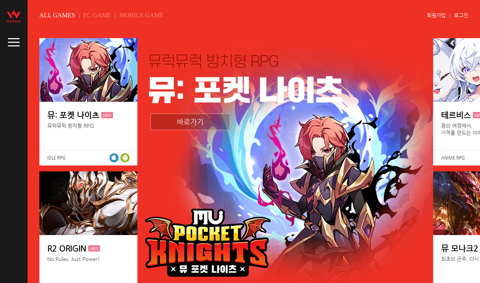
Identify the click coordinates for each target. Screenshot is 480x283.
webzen (14, 16)
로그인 (461, 15)
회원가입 (436, 15)
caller (14, 42)
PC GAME (97, 15)
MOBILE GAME (141, 15)
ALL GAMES (57, 15)
